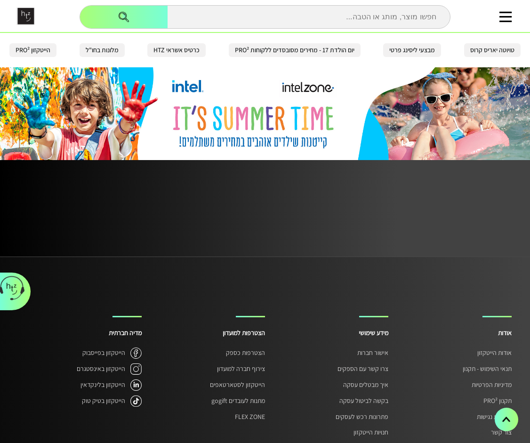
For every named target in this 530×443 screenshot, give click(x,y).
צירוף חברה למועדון (241, 368)
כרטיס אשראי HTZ (176, 50)
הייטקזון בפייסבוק (103, 352)
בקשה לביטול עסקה (363, 400)
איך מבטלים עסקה (365, 384)
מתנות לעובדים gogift (238, 400)
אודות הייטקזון (494, 352)
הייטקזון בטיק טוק (103, 400)
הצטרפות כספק (245, 352)
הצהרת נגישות (494, 416)
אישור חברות (372, 352)
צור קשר (501, 432)
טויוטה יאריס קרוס (492, 50)
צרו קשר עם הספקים (362, 368)
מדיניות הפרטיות (492, 384)
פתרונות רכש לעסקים (362, 416)
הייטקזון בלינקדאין (102, 384)
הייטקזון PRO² (33, 50)
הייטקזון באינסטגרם (101, 368)
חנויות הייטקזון (370, 432)
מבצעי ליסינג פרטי (412, 50)
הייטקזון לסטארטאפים (237, 384)
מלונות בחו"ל (102, 50)
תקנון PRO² (497, 400)
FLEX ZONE (250, 416)
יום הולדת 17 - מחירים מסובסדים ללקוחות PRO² (294, 50)
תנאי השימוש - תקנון (487, 368)
